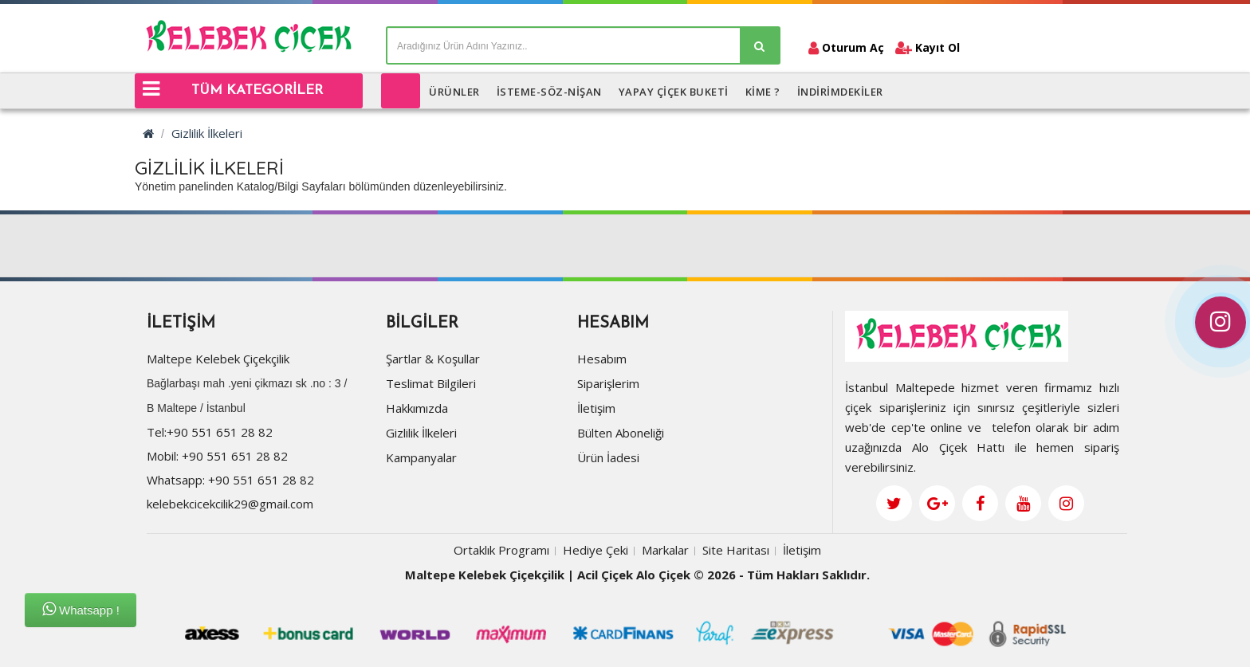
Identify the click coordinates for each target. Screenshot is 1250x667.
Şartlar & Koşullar (433, 361)
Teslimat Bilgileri (431, 386)
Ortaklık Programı (501, 552)
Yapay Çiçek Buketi (674, 91)
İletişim (596, 410)
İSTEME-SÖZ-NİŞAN (549, 91)
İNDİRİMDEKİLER (840, 91)
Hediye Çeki (595, 552)
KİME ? (762, 91)
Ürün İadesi (608, 460)
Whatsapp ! (81, 609)
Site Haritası (735, 552)
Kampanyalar (421, 460)
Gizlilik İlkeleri (206, 133)
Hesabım (602, 361)
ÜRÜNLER (454, 91)
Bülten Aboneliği (620, 435)
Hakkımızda (417, 410)
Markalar (665, 552)
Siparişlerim (608, 386)
